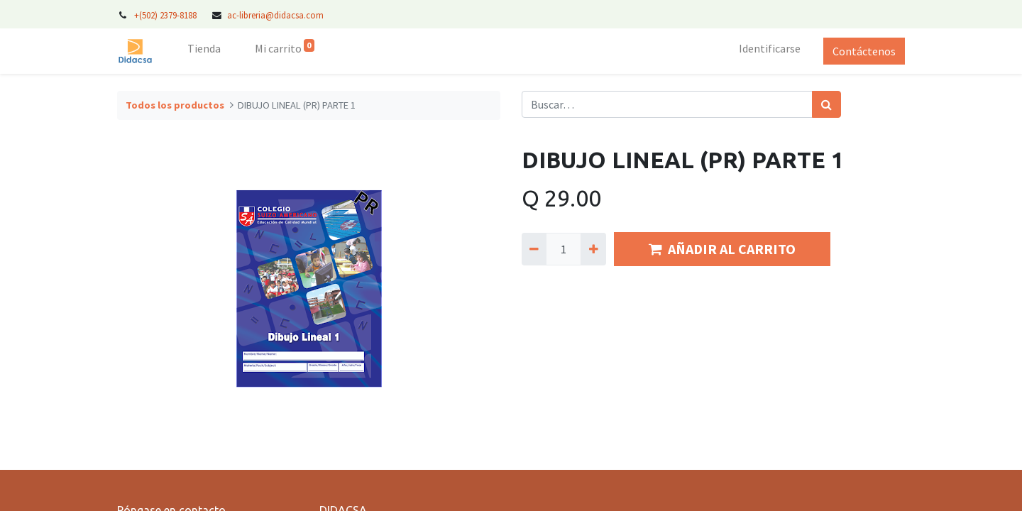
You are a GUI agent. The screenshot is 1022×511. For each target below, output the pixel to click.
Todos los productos (175, 105)
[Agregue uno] (593, 249)
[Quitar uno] (534, 249)
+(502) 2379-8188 (166, 15)
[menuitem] (204, 51)
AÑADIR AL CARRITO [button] (722, 249)
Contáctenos (864, 51)
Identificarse (770, 48)
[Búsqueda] (826, 104)
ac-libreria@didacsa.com (275, 15)
